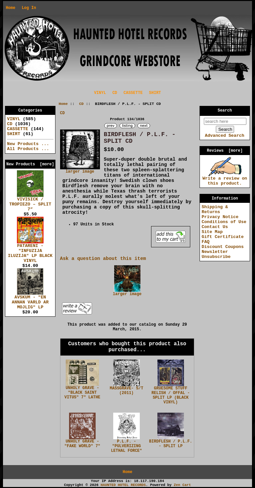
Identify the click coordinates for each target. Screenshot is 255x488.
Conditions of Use (224, 221)
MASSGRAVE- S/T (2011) (126, 390)
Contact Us (215, 226)
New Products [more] (30, 164)
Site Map (212, 231)
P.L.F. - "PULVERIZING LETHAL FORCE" (126, 446)
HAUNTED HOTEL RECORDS (123, 485)
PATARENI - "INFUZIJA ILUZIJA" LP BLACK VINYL (30, 251)
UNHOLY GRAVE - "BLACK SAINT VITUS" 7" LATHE (82, 393)
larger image (127, 292)
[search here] (225, 121)
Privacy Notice (220, 216)
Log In (29, 8)
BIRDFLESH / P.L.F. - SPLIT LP (170, 443)
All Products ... (28, 148)
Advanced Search (224, 135)
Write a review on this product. (225, 179)
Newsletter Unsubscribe (216, 254)
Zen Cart (182, 485)
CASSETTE (133, 93)
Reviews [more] (225, 150)
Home (10, 8)
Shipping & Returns (215, 209)
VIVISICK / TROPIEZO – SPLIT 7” (30, 202)
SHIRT (155, 93)
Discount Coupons (223, 246)
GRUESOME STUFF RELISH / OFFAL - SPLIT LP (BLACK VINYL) (170, 395)
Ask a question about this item (103, 258)
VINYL (100, 93)
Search (225, 110)
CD (81, 104)
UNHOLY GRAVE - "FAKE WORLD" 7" (82, 443)
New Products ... (28, 143)
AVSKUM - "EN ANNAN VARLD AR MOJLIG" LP (30, 300)
